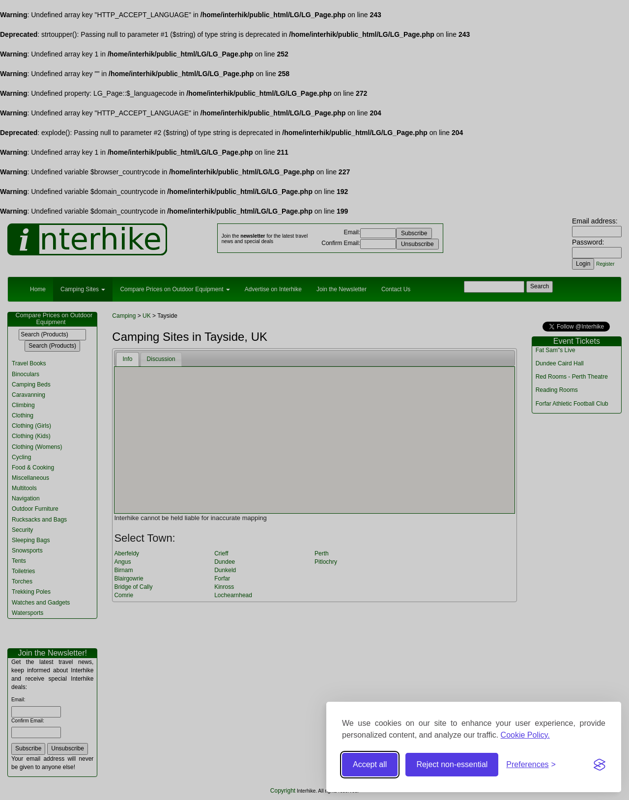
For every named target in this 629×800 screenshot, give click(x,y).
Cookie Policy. (525, 735)
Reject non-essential (451, 764)
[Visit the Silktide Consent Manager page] (599, 765)
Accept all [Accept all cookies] (370, 764)
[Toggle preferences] (531, 765)
